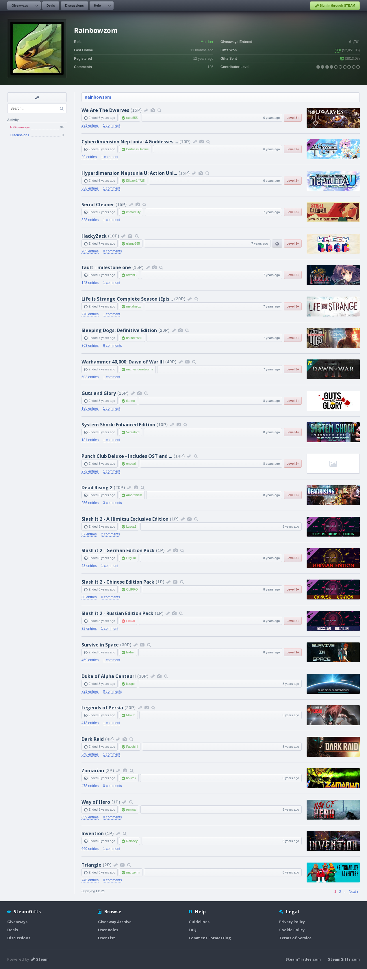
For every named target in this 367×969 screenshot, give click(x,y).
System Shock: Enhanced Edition (118, 424)
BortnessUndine (137, 149)
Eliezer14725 (135, 180)
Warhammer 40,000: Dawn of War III (122, 362)
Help (97, 5)
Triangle (91, 865)
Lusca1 (131, 526)
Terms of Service (295, 937)
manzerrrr (133, 872)
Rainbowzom (98, 97)
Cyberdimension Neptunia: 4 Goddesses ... (129, 141)
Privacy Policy (292, 921)
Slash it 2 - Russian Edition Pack (117, 613)
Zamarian (92, 770)
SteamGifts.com (344, 959)
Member (207, 42)
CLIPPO (132, 589)
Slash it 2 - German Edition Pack (118, 550)
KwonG (131, 275)
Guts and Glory (98, 393)
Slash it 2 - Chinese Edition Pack (117, 582)
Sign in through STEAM (335, 6)
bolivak (131, 778)
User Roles (108, 929)
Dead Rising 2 (96, 487)
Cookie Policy (292, 929)
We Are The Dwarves (105, 110)
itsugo (130, 683)
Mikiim (130, 715)
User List (106, 937)
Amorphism (134, 495)
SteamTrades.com (303, 959)
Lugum (131, 558)
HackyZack (94, 236)
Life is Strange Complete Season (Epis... (127, 299)
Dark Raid (92, 739)
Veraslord (132, 432)
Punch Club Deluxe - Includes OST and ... (126, 456)
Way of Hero (95, 802)
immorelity (133, 212)
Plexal (130, 621)
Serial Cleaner (97, 204)
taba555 (132, 117)
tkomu (130, 400)
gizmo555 (133, 243)
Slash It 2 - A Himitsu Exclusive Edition (124, 519)
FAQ (193, 929)
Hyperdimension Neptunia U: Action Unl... (129, 173)
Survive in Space (100, 645)
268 (338, 50)
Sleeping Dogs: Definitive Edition (119, 330)
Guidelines (199, 921)
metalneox (133, 306)
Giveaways (20, 5)
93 (342, 59)
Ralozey (132, 841)
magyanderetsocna (139, 369)
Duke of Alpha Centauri (108, 676)
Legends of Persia (102, 707)
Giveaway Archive (114, 921)
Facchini (132, 746)
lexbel (130, 652)
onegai (131, 463)
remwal (131, 809)
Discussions (74, 5)
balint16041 (134, 338)
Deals (51, 5)
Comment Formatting (210, 937)
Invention (92, 833)
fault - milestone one (106, 267)
